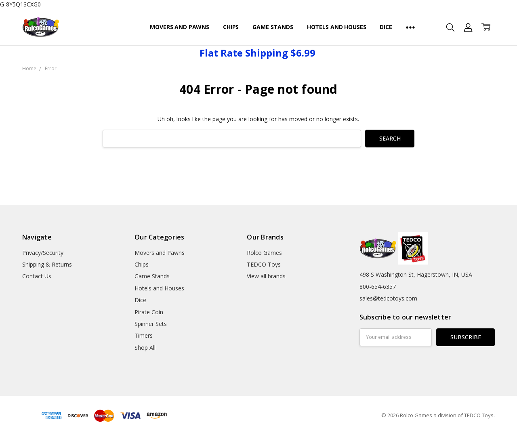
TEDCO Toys (264, 264)
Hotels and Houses (336, 27)
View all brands (266, 276)
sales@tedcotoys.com (388, 298)
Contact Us (36, 276)
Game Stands (272, 27)
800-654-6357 (377, 286)
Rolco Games (264, 252)
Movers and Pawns (179, 27)
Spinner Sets (151, 324)
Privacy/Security (42, 252)
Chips (231, 27)
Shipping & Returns (47, 264)
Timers (144, 335)
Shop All (145, 347)
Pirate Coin (149, 312)
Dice (386, 27)
